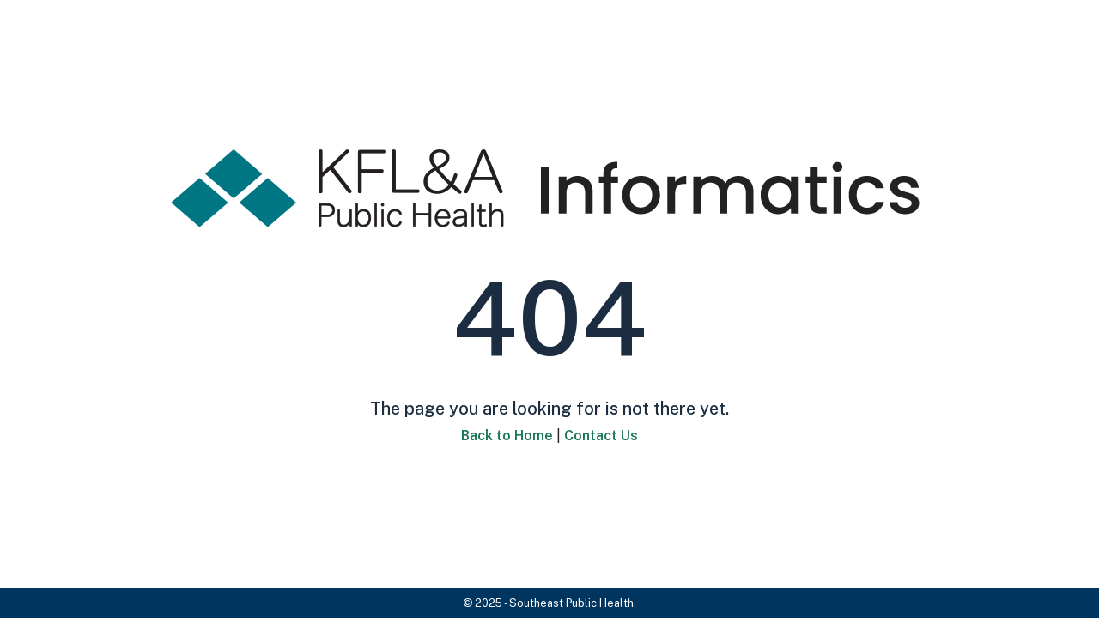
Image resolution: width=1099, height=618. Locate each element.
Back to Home (507, 435)
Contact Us (601, 435)
